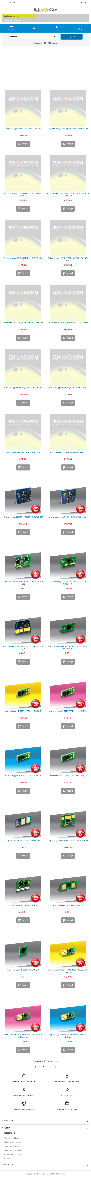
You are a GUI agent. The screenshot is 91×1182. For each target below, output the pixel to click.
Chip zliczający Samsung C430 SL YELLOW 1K (68, 387)
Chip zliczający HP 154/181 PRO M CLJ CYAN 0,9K (23, 323)
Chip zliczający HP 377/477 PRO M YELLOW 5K (23, 711)
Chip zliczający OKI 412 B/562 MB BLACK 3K (23, 129)
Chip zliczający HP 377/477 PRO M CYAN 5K (23, 776)
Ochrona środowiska (12, 1142)
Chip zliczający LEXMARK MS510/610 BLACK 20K (23, 517)
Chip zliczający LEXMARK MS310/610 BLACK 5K (68, 517)
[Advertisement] (45, 69)
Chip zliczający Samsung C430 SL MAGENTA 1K (23, 452)
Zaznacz (33, 36)
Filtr (71, 36)
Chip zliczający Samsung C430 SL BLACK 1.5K (23, 387)
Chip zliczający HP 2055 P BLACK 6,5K (23, 970)
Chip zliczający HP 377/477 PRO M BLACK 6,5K (68, 776)
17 (52, 1067)
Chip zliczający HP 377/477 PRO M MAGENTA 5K (68, 711)
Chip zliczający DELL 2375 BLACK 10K (23, 905)
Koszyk (23, 144)
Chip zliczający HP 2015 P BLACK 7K (68, 905)
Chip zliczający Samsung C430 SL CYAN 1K (68, 452)
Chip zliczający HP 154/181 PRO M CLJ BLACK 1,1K (68, 323)
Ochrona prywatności (13, 1150)
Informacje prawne (12, 1146)
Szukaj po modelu (11, 16)
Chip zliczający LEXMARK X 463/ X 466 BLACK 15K (68, 840)
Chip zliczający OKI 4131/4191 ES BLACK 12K (23, 840)
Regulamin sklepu (11, 1138)
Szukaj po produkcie (12, 20)
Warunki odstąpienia (12, 1154)
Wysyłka (7, 1158)
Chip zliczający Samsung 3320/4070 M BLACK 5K (68, 129)
